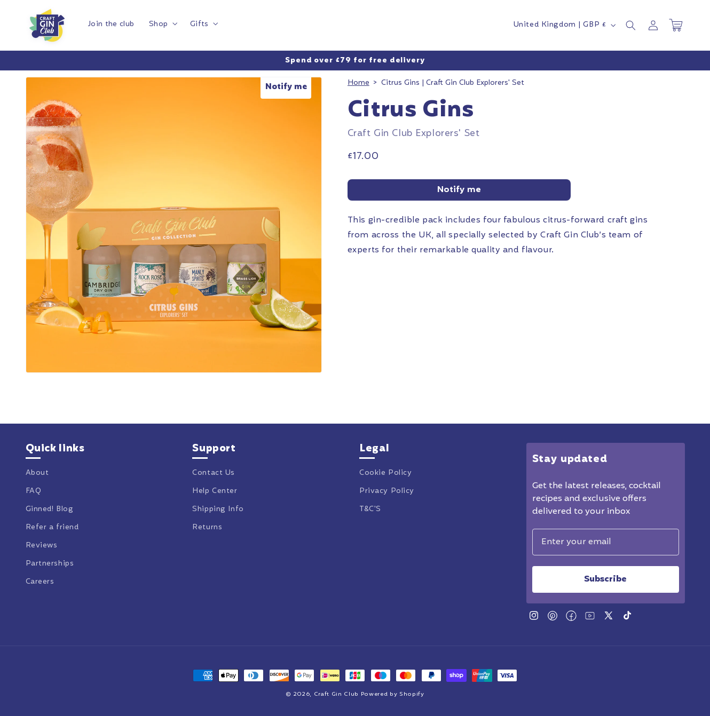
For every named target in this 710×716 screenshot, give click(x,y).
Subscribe (605, 579)
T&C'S (370, 509)
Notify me (459, 190)
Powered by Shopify (392, 694)
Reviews (42, 545)
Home (358, 83)
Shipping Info (217, 509)
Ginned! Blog (50, 509)
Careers (40, 582)
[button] (162, 25)
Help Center (214, 491)
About (37, 473)
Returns (207, 527)
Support (213, 449)
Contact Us (213, 473)
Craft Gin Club (336, 694)
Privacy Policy (386, 491)
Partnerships (50, 564)
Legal (374, 449)
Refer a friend (52, 527)
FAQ (34, 491)
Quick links (55, 449)
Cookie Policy (385, 473)
